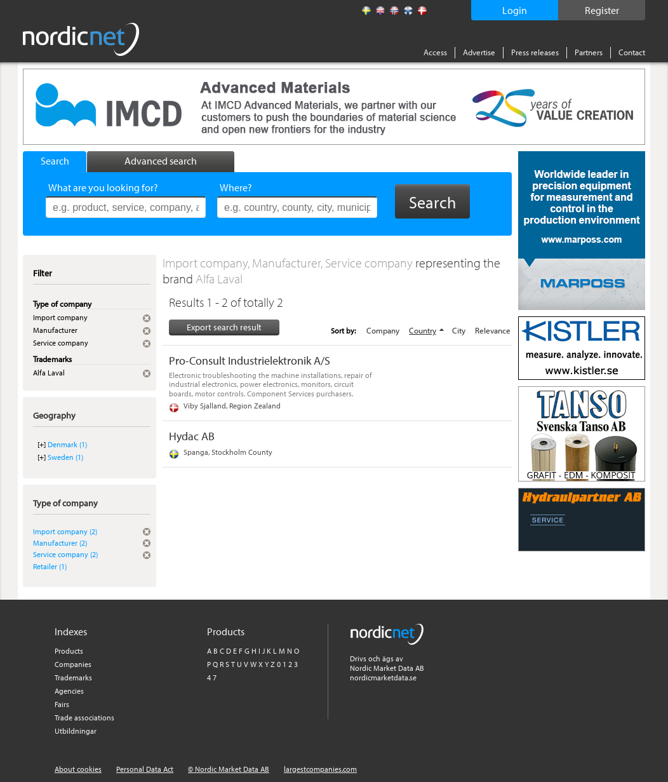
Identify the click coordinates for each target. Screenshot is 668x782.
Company (382, 330)
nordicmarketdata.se (383, 677)
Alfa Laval (219, 279)
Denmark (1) (67, 444)
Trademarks (73, 677)
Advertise (479, 52)
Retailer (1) (50, 566)
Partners (589, 52)
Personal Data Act (144, 769)
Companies (73, 664)
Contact (631, 52)
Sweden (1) (65, 457)
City (458, 330)
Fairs (62, 704)
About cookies (78, 769)
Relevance (493, 330)
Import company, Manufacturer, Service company (289, 263)
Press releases (535, 52)
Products (69, 651)
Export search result (224, 327)
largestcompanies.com (320, 769)
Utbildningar (76, 731)
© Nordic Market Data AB (228, 769)
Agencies (69, 691)
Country (422, 330)
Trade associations (84, 717)
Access (435, 52)
